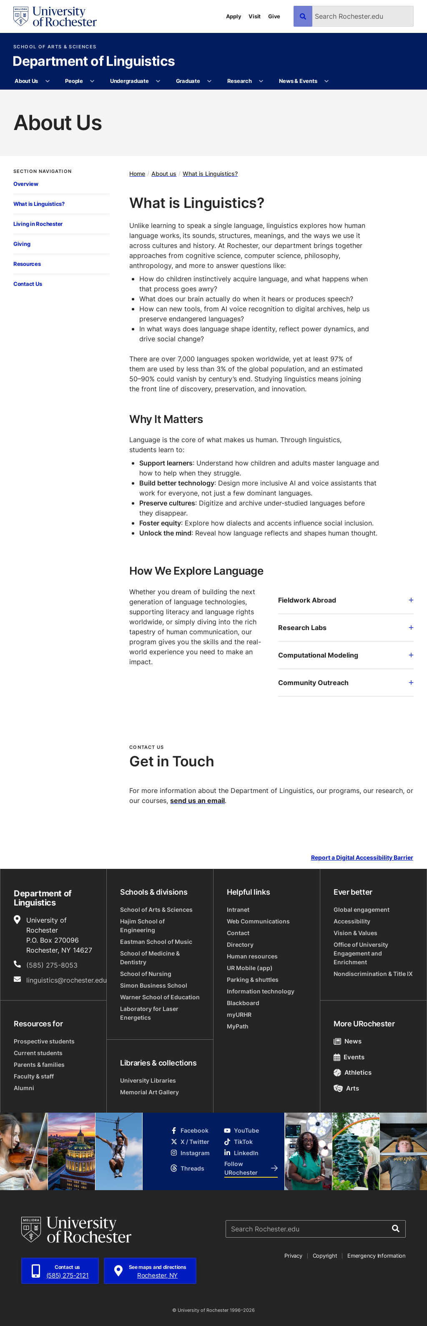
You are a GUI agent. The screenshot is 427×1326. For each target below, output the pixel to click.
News (348, 1041)
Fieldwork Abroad (346, 600)
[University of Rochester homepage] (55, 16)
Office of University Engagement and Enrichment (361, 953)
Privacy (293, 1255)
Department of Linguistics (94, 61)
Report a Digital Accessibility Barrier (362, 857)
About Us (26, 81)
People (74, 81)
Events (349, 1057)
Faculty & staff (34, 1076)
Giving (21, 244)
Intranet (238, 909)
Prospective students (44, 1041)
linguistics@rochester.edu (66, 980)
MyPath (238, 1026)
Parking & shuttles (253, 979)
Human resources (252, 956)
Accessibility (352, 921)
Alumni (24, 1088)
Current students (38, 1053)
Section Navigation (42, 171)
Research (239, 81)
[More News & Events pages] (327, 81)
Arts (346, 1088)
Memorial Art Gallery (149, 1092)
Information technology (260, 991)
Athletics (353, 1072)
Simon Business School (153, 985)
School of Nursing (145, 974)
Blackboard (243, 1003)
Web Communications (258, 921)
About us (163, 174)
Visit (255, 16)
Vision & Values (355, 933)
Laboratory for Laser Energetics (149, 1013)
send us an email (197, 800)
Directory (240, 944)
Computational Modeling (346, 655)
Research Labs (346, 627)
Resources (27, 264)
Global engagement (361, 909)
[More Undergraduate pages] (158, 81)
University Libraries (148, 1080)
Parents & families (39, 1064)
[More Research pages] (261, 81)
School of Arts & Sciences (54, 47)
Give (274, 16)
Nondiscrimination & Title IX (373, 974)
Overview (25, 184)
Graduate (188, 81)
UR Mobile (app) (250, 968)
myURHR (239, 1014)
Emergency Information (376, 1255)
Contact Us (27, 284)
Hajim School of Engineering (142, 925)
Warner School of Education (160, 997)
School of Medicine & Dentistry (150, 957)
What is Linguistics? (39, 204)
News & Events (298, 81)
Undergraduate (129, 81)
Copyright (325, 1255)
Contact (238, 933)
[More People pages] (92, 81)
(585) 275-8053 (52, 965)
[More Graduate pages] (209, 81)
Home (137, 174)
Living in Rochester (38, 224)
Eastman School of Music (156, 942)
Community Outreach (346, 682)
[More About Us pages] (47, 81)
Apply (233, 16)
